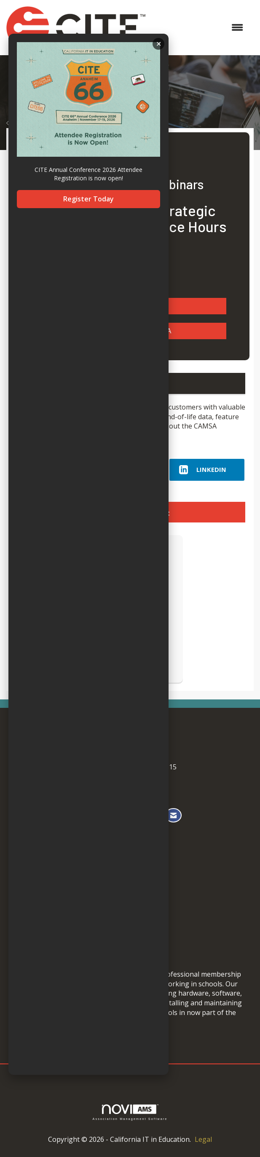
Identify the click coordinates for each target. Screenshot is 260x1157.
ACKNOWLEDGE (158, 44)
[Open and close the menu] (198, 28)
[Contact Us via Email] (173, 815)
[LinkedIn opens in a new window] (206, 469)
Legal (203, 1139)
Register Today (88, 199)
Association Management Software (129, 1112)
